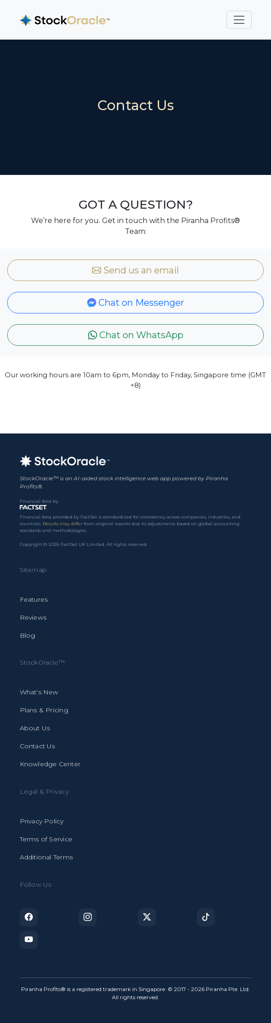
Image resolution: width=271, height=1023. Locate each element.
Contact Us (37, 746)
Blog (28, 635)
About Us (35, 728)
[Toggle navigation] (239, 20)
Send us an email (135, 270)
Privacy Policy (42, 821)
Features (34, 599)
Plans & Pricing (44, 710)
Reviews (33, 617)
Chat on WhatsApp (135, 335)
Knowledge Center (50, 764)
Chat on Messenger (135, 302)
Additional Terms (46, 857)
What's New (39, 692)
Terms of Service (46, 839)
